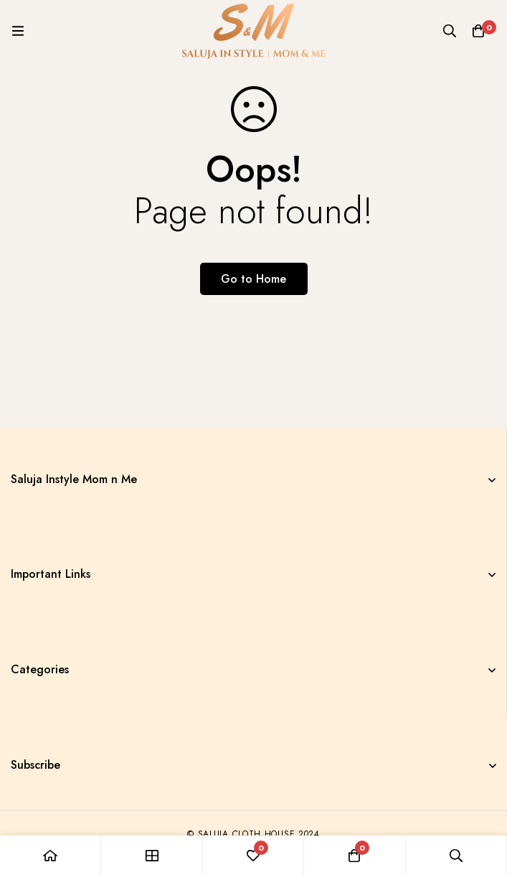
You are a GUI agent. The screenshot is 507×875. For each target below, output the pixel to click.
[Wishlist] (253, 855)
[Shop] (151, 855)
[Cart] (478, 31)
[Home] (50, 855)
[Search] (449, 31)
